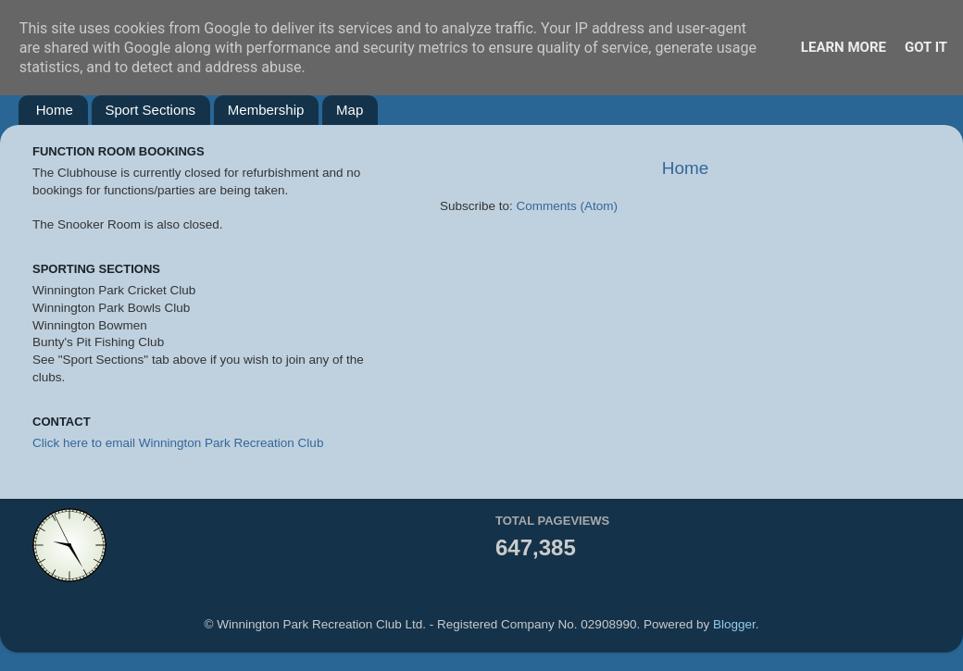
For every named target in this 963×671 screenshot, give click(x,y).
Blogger (734, 624)
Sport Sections (151, 110)
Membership (266, 110)
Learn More (843, 47)
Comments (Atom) (568, 206)
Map (349, 110)
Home (54, 110)
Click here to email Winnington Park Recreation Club (177, 443)
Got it (926, 47)
